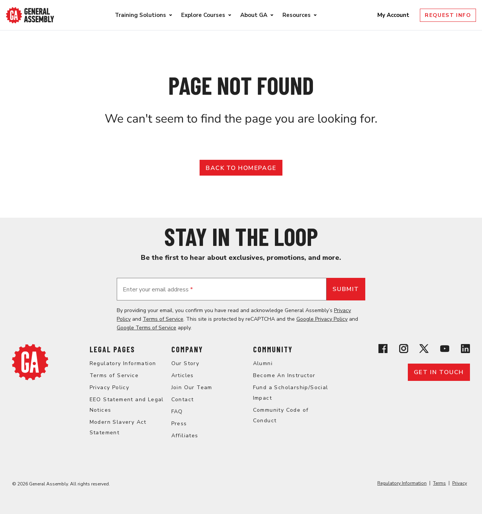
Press (179, 423)
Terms (439, 483)
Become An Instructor (284, 375)
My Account (394, 15)
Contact (182, 399)
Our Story (185, 363)
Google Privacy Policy (322, 319)
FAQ (177, 411)
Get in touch (439, 372)
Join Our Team (191, 387)
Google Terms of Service (146, 327)
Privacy (459, 483)
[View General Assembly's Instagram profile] (403, 350)
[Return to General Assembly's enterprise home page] (30, 15)
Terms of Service (163, 319)
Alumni (263, 363)
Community (273, 349)
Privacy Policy (110, 387)
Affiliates (184, 435)
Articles (182, 375)
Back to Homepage (241, 168)
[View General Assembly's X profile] (424, 350)
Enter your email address (158, 289)
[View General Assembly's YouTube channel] (444, 350)
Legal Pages (112, 349)
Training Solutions (140, 15)
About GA (253, 15)
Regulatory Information (123, 363)
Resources (296, 15)
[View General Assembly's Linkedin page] (465, 350)
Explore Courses (203, 15)
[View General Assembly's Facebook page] (382, 350)
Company (187, 349)
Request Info (448, 15)
